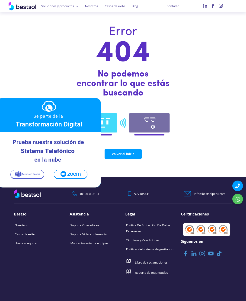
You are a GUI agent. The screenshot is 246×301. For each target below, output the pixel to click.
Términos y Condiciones (143, 240)
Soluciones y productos (57, 6)
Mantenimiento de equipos (89, 243)
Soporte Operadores (84, 225)
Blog (135, 6)
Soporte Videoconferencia (88, 234)
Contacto (172, 6)
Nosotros (91, 6)
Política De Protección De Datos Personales (148, 228)
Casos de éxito (115, 6)
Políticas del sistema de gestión (148, 249)
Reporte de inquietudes (147, 271)
